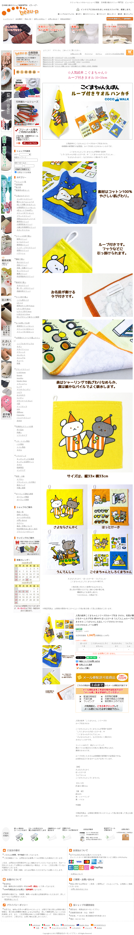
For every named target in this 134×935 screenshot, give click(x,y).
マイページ (89, 54)
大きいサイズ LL (23, 230)
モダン (19, 347)
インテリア (21, 470)
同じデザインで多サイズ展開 (28, 317)
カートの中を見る (24, 517)
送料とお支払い (39, 19)
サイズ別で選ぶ (22, 297)
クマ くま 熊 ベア (91, 59)
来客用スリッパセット (25, 326)
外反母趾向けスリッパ (25, 276)
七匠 (18, 404)
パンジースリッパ (24, 418)
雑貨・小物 (20, 476)
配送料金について (10, 899)
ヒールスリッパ (23, 242)
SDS (18, 409)
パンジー (87, 928)
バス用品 (20, 444)
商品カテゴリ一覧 (48, 57)
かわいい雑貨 (72, 64)
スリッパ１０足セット (25, 329)
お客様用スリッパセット (26, 207)
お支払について (75, 874)
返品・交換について (24, 526)
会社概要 (19, 19)
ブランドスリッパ (24, 216)
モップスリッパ (23, 271)
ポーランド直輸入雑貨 (24, 494)
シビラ (19, 392)
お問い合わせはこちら (79, 889)
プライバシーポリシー (25, 532)
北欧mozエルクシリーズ (26, 219)
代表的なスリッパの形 (24, 426)
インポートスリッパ (24, 199)
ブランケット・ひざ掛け (26, 482)
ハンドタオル (86, 62)
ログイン (20, 523)
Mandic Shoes (22, 381)
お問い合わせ (52, 19)
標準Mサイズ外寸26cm (25, 306)
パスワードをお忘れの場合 (114, 54)
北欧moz (20, 412)
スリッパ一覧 (21, 182)
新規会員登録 (65, 19)
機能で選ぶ (20, 259)
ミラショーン (22, 384)
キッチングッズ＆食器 (25, 459)
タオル (19, 450)
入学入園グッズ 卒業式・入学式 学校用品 (84, 66)
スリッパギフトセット (25, 213)
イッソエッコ (22, 406)
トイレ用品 (21, 447)
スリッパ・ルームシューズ (63, 59)
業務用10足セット (23, 190)
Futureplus (20, 415)
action (55, 925)
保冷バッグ (21, 485)
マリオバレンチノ (24, 389)
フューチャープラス (58, 928)
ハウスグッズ (21, 456)
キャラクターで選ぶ (78, 59)
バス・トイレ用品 (23, 441)
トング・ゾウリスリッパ (26, 248)
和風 (18, 363)
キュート (20, 361)
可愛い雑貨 (21, 488)
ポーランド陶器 (23, 497)
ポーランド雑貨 (23, 500)
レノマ (19, 387)
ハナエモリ (75, 928)
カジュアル (21, 358)
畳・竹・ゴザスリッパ (25, 288)
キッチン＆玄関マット (25, 462)
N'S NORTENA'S (98, 925)
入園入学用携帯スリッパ (26, 227)
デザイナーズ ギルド (25, 401)
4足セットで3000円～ (25, 210)
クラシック (21, 352)
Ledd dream (34, 925)
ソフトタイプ (22, 435)
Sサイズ (20, 303)
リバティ (20, 398)
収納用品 (20, 467)
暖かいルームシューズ (25, 202)
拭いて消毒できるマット (26, 205)
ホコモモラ (21, 395)
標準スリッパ (22, 239)
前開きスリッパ (23, 250)
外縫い (19, 432)
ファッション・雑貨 (61, 64)
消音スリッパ (22, 265)
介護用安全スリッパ (24, 224)
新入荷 (18, 187)
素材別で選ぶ (21, 282)
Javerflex (20, 378)
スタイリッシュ (23, 349)
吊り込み (20, 430)
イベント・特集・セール (62, 66)
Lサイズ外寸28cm (23, 309)
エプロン (20, 479)
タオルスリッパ (23, 285)
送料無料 (19, 185)
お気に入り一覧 (76, 54)
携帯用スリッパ (23, 222)
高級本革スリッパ (24, 291)
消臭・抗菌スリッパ (24, 268)
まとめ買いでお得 (23, 323)
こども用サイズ (23, 300)
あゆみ (19, 421)
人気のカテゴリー (23, 196)
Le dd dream (21, 372)
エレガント (21, 355)
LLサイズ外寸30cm (24, 311)
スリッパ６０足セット (25, 332)
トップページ (8, 19)
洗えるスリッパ (23, 262)
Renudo (19, 375)
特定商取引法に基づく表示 (27, 529)
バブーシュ (21, 253)
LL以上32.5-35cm (23, 314)
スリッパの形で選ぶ (23, 236)
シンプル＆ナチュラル (25, 344)
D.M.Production (68, 925)
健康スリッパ (22, 274)
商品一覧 (28, 19)
